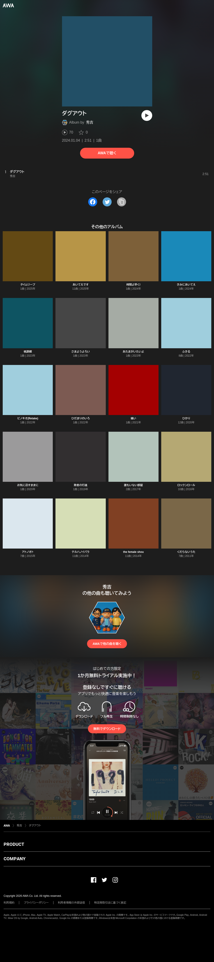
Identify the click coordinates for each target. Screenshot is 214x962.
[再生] (146, 115)
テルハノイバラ (81, 552)
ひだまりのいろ (80, 418)
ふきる (186, 351)
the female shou (133, 552)
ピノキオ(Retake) (27, 418)
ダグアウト (35, 825)
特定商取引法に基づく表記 (110, 902)
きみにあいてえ (186, 284)
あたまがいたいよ (133, 351)
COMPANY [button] (14, 858)
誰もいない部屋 (133, 485)
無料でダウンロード (106, 729)
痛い (133, 418)
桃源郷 (28, 351)
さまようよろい (80, 351)
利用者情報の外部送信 (71, 902)
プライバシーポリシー (36, 902)
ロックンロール (186, 485)
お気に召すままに (27, 485)
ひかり (186, 418)
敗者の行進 (80, 485)
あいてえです (81, 284)
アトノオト (28, 552)
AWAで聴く (107, 153)
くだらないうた (186, 552)
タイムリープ (28, 284)
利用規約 (9, 902)
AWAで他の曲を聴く (106, 644)
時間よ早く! (133, 284)
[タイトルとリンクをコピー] (121, 201)
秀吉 (89, 122)
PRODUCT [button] (14, 844)
